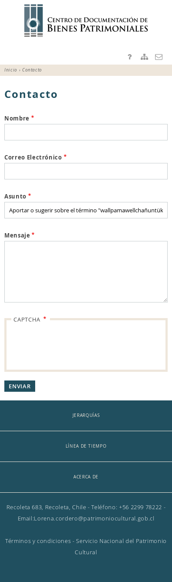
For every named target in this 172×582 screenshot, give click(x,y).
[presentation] (79, 346)
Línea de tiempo (86, 446)
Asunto (15, 196)
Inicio (10, 70)
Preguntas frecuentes (130, 56)
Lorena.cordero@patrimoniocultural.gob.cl (94, 518)
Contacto (159, 56)
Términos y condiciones (38, 541)
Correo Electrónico (33, 157)
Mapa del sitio (144, 56)
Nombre (17, 118)
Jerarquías (86, 415)
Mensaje (17, 235)
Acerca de (86, 477)
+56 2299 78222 (140, 507)
